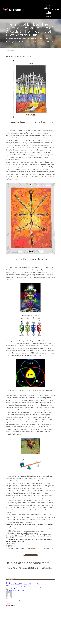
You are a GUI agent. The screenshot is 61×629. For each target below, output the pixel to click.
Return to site (11, 588)
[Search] (53, 9)
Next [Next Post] (7, 585)
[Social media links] (55, 9)
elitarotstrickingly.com (31, 555)
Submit (7, 605)
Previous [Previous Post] (9, 582)
